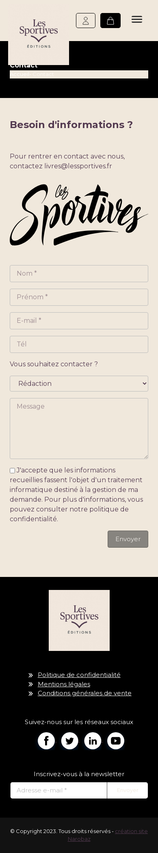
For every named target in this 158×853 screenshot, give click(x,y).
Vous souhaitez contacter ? (54, 364)
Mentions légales (64, 684)
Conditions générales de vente (85, 693)
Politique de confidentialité (79, 675)
